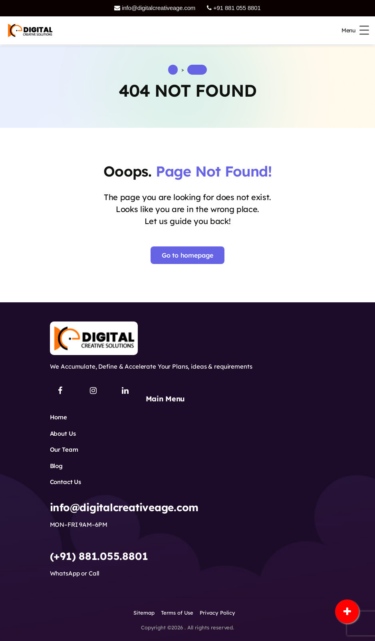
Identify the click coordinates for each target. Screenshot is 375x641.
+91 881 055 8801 (233, 7)
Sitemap (144, 612)
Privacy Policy (217, 612)
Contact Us (65, 482)
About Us (63, 433)
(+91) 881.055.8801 (99, 556)
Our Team (64, 449)
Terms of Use (177, 612)
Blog (56, 466)
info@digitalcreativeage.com (154, 7)
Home (58, 417)
